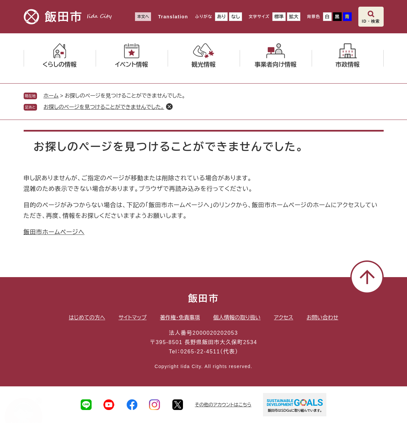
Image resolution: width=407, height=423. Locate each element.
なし (235, 16)
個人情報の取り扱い (237, 317)
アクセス (283, 317)
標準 (279, 16)
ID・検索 (371, 21)
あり (221, 16)
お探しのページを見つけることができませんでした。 (104, 107)
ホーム (51, 96)
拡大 (293, 16)
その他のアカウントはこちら (223, 404)
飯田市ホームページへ (54, 232)
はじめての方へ (87, 317)
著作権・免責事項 (180, 317)
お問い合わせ (322, 317)
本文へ (143, 16)
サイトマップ (133, 317)
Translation (173, 16)
